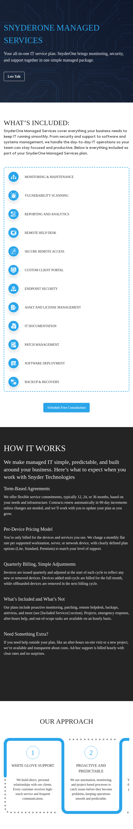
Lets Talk (14, 76)
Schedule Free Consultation (66, 407)
